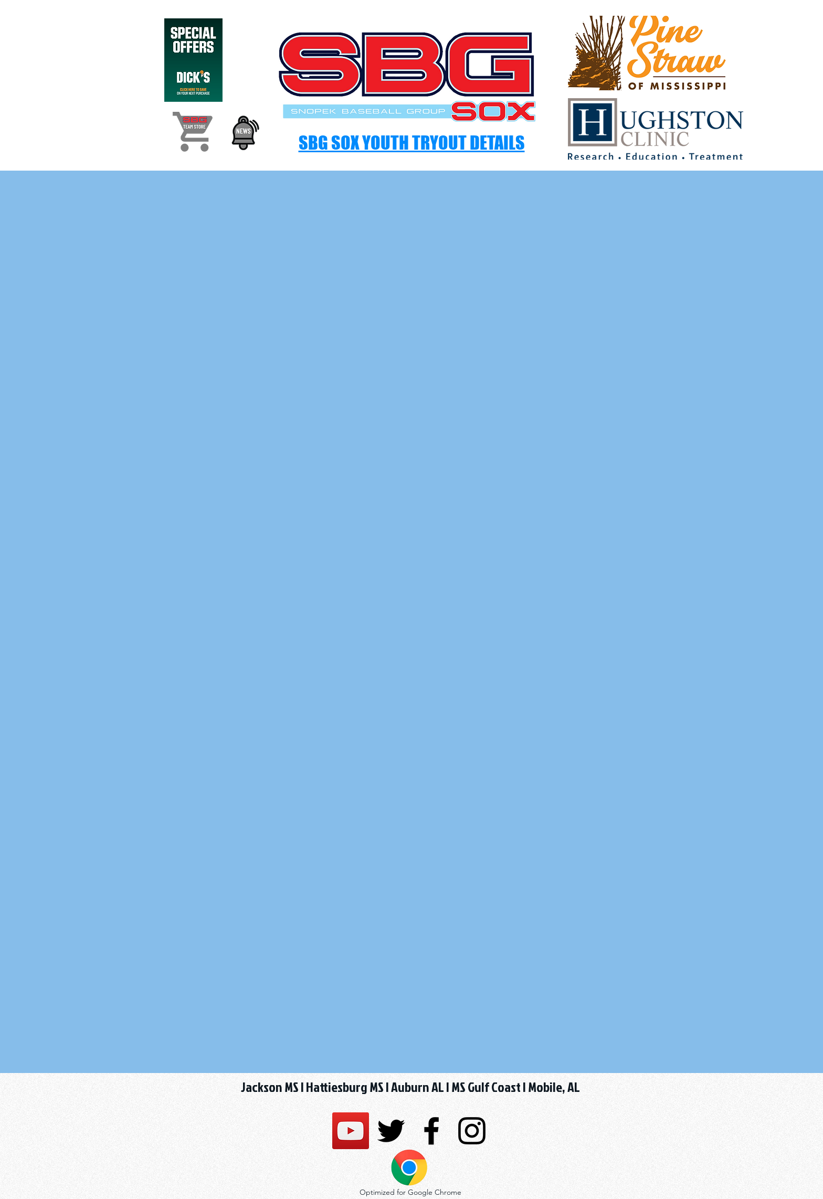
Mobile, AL (553, 1086)
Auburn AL (417, 1086)
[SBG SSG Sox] (350, 1130)
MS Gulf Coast (486, 1086)
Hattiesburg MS (345, 1086)
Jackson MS (270, 1086)
